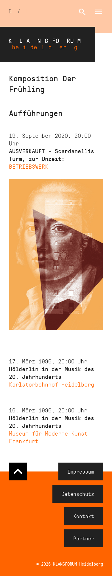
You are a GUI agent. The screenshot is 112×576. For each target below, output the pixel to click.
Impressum (80, 471)
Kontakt (83, 516)
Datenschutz (77, 493)
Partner (83, 538)
